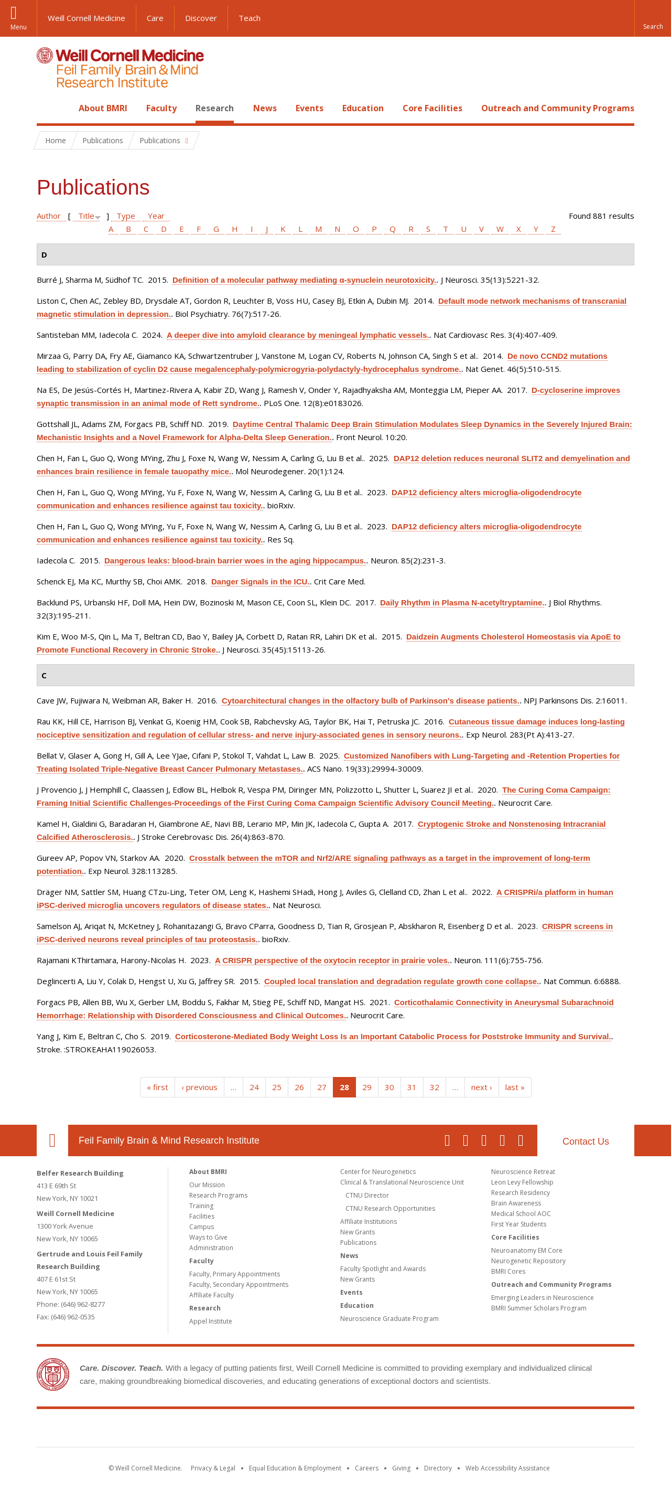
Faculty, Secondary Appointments (238, 1284)
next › (481, 1087)
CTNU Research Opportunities (390, 1208)
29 (367, 1087)
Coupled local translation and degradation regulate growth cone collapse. (401, 981)
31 (412, 1087)
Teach (250, 18)
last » (515, 1087)
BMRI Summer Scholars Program (539, 1308)
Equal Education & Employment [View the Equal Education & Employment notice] (295, 1468)
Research (215, 108)
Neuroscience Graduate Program (389, 1318)
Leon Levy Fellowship (522, 1182)
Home (48, 108)
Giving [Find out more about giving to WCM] (401, 1468)
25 (277, 1087)
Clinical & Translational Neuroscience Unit (402, 1182)
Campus (201, 1226)
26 (299, 1087)
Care (155, 18)
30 (389, 1087)
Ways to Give (208, 1237)
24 (254, 1087)
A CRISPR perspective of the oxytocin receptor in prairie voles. (332, 960)
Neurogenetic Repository (528, 1260)
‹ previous (199, 1087)
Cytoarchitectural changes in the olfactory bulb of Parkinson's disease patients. (371, 700)
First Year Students (518, 1224)
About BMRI (103, 108)
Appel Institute (210, 1321)
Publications (358, 1242)
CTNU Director (367, 1195)
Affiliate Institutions (368, 1221)
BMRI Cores (508, 1271)
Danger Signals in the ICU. (260, 581)
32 (434, 1087)
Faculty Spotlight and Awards (383, 1268)
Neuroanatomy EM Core (526, 1250)
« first (157, 1087)
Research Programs (218, 1195)
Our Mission (207, 1184)
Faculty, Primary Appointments (234, 1274)
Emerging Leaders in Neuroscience (542, 1297)
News (265, 108)
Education (363, 108)
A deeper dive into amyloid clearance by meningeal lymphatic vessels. (298, 334)
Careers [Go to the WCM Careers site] (366, 1468)
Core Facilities (432, 108)
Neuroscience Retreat (523, 1171)
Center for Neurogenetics (378, 1171)
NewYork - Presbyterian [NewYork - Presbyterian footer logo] (423, 1430)
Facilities (201, 1216)
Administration (211, 1247)
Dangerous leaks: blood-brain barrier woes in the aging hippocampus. (235, 560)
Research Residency (520, 1192)
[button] (652, 18)
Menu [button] (18, 27)
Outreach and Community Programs (557, 108)
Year (156, 215)
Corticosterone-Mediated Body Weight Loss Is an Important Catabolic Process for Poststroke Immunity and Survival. (393, 1036)
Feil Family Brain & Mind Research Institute (169, 1140)
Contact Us (585, 1141)
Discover (201, 18)
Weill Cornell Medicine (86, 18)
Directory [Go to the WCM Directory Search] (438, 1468)
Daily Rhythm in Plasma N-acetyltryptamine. (462, 602)
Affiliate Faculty (211, 1295)
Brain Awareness (516, 1203)
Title (86, 215)
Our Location (52, 1140)
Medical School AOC (521, 1213)
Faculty (161, 108)
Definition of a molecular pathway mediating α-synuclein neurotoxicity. (304, 279)
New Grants (357, 1232)
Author (49, 215)
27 (322, 1087)
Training (201, 1205)
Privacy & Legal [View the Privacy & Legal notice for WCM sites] (213, 1468)
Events (309, 108)
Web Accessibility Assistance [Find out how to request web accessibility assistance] (508, 1468)
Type (125, 215)
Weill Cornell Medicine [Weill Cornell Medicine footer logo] (258, 1430)
